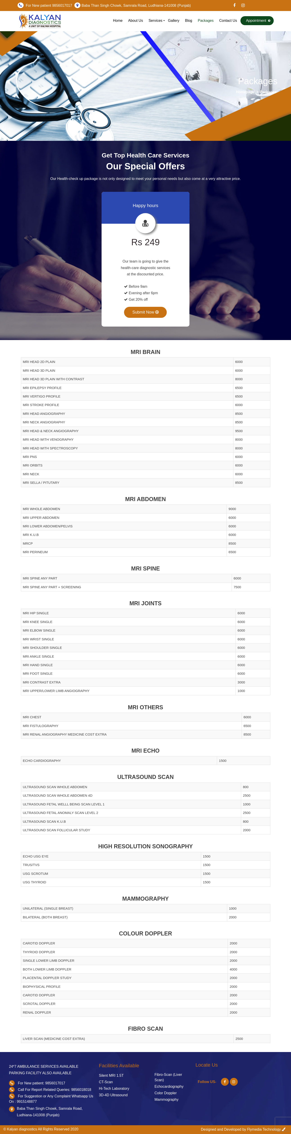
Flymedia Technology (264, 1129)
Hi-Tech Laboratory (114, 1088)
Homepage (245, 92)
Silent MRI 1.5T (111, 1075)
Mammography (167, 1099)
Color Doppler (166, 1093)
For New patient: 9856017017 (41, 1083)
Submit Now (145, 312)
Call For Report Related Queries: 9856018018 (54, 1090)
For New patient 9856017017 (49, 5)
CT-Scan (106, 1082)
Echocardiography (169, 1086)
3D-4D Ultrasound (113, 1095)
